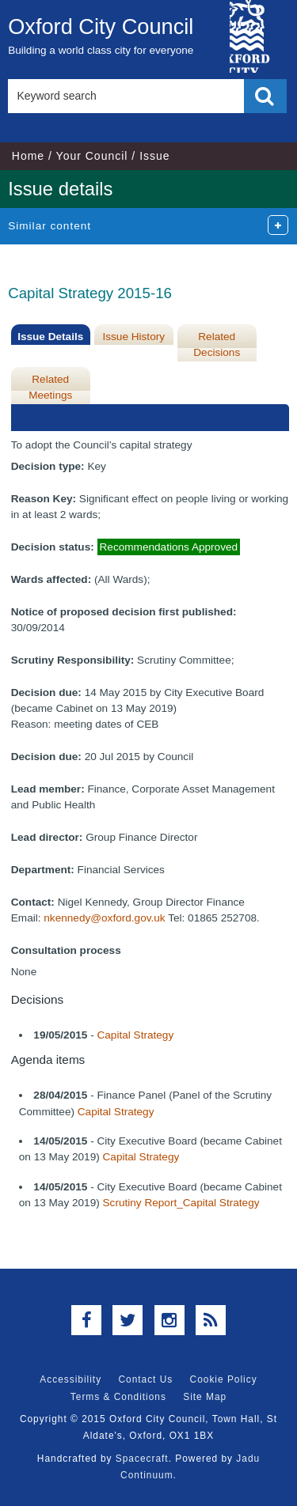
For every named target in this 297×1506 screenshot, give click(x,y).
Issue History (133, 336)
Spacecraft (142, 1458)
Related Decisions (216, 344)
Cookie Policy (223, 1379)
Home (28, 155)
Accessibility (70, 1379)
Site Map (205, 1396)
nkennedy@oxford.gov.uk (104, 918)
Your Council (92, 155)
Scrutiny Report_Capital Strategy (181, 1203)
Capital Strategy (135, 1035)
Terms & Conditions (118, 1396)
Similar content (49, 226)
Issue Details (50, 336)
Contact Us (145, 1379)
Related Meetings (50, 387)
